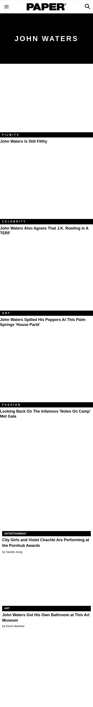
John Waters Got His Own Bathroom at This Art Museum (46, 617)
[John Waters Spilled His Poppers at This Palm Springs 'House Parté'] (46, 280)
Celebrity (14, 221)
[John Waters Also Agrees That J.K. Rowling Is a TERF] (46, 188)
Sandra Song (14, 552)
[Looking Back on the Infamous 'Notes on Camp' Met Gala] (46, 371)
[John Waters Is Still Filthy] (46, 101)
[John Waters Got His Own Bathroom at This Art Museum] (46, 584)
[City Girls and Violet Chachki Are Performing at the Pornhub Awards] (46, 509)
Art (6, 313)
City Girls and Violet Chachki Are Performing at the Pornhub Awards (45, 542)
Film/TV (10, 134)
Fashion (11, 404)
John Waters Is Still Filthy (23, 141)
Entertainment (15, 533)
